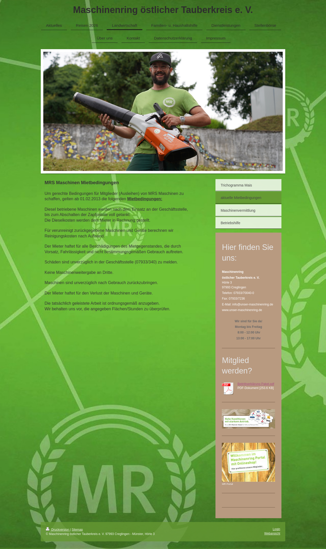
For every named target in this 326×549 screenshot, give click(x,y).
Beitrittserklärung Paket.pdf (255, 384)
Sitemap (77, 529)
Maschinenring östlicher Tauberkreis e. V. (163, 10)
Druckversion (58, 529)
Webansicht (272, 533)
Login (276, 529)
